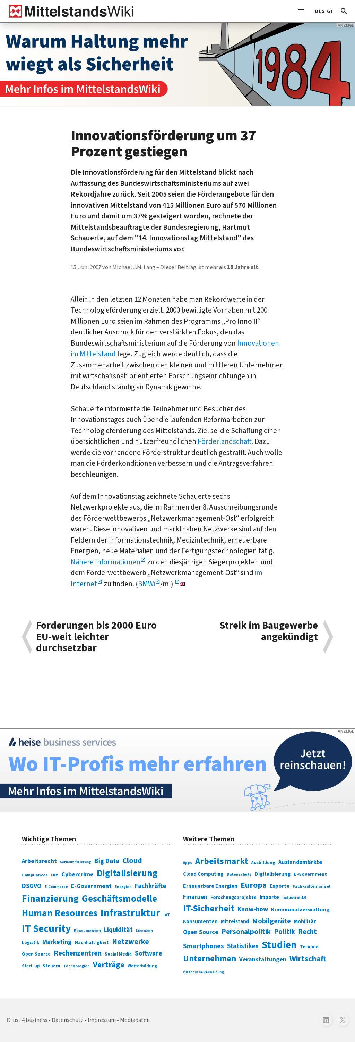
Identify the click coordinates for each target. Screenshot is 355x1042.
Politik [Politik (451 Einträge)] (284, 932)
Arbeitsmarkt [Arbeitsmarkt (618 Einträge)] (221, 861)
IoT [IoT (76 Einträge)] (166, 915)
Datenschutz (68, 1020)
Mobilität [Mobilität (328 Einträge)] (305, 921)
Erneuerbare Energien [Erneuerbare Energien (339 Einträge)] (210, 886)
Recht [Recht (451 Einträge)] (307, 932)
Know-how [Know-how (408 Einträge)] (252, 909)
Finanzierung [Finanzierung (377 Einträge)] (50, 898)
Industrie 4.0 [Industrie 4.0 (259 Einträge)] (294, 897)
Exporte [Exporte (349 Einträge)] (279, 886)
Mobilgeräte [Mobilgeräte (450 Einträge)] (271, 921)
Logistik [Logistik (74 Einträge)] (30, 943)
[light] (322, 11)
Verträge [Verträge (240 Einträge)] (108, 964)
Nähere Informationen (105, 562)
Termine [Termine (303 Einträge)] (309, 946)
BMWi (146, 584)
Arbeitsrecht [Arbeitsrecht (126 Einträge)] (39, 861)
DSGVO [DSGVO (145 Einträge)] (32, 886)
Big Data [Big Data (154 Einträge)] (106, 861)
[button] (344, 11)
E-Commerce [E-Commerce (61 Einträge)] (56, 887)
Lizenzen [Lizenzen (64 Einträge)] (144, 930)
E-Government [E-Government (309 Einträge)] (310, 874)
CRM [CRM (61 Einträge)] (54, 875)
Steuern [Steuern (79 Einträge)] (51, 966)
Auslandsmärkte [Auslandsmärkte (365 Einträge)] (300, 862)
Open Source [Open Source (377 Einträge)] (200, 932)
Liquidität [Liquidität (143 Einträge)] (118, 930)
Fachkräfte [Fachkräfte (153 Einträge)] (150, 886)
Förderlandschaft (224, 441)
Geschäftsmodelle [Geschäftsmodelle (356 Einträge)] (119, 898)
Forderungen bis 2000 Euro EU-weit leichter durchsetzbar (96, 637)
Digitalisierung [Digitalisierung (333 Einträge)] (273, 874)
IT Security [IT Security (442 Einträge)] (46, 928)
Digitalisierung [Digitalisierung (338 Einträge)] (127, 873)
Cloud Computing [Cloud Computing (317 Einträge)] (203, 874)
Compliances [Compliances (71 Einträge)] (34, 875)
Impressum (102, 1020)
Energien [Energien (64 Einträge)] (123, 887)
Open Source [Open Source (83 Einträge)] (36, 954)
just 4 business (29, 1020)
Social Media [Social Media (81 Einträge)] (118, 954)
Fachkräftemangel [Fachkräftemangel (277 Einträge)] (311, 886)
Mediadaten (135, 1020)
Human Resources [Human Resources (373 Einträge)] (59, 913)
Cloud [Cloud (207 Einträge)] (132, 860)
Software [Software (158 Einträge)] (148, 953)
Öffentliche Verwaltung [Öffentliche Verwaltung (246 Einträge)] (203, 972)
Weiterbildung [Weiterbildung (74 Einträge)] (142, 966)
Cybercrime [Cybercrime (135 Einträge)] (77, 874)
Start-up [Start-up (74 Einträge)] (31, 966)
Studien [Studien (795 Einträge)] (279, 945)
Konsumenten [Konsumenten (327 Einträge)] (200, 921)
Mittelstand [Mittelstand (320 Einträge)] (235, 921)
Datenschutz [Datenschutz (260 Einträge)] (239, 874)
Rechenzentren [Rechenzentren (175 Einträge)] (78, 953)
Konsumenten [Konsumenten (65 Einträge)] (87, 931)
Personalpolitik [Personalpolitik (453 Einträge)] (246, 932)
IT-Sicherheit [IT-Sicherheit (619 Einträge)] (208, 908)
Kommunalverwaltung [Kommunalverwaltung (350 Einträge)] (300, 909)
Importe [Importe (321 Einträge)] (269, 897)
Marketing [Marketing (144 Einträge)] (57, 942)
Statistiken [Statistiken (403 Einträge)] (243, 946)
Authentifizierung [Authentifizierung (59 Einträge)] (75, 862)
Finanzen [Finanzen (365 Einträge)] (195, 897)
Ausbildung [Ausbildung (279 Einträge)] (263, 863)
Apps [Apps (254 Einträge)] (187, 863)
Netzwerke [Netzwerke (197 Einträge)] (130, 941)
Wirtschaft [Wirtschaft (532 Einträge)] (307, 959)
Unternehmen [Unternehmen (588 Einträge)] (209, 959)
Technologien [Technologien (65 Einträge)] (76, 966)
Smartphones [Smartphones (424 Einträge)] (203, 946)
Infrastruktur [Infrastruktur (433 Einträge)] (130, 913)
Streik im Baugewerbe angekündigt (268, 632)
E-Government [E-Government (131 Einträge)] (91, 886)
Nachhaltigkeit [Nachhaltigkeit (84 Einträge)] (92, 942)
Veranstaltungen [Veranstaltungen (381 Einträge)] (262, 959)
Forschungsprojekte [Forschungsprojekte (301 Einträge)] (233, 897)
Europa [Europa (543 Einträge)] (254, 885)
